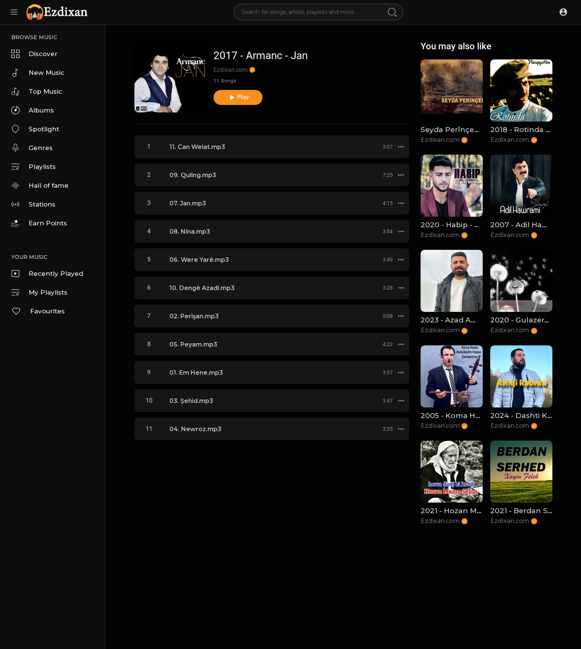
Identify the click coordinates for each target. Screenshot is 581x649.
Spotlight (35, 129)
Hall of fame (40, 185)
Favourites (38, 311)
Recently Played (47, 273)
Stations (33, 204)
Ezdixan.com (234, 69)
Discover (34, 54)
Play (238, 97)
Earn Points (39, 223)
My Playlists (39, 292)
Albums (32, 110)
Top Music (36, 91)
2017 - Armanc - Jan (260, 55)
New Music (37, 72)
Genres (32, 148)
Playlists (33, 167)
